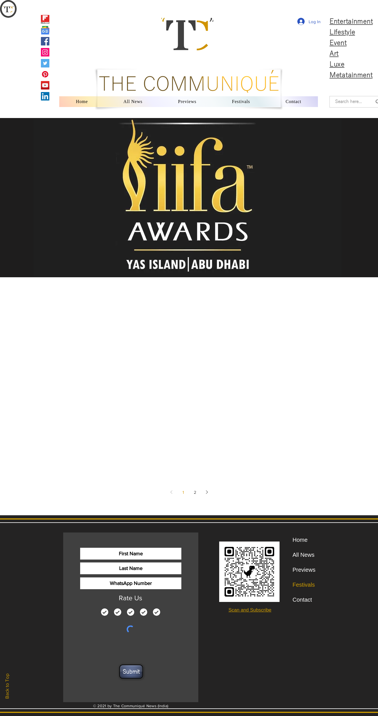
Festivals (304, 585)
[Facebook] (45, 41)
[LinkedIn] (45, 96)
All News (304, 555)
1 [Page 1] (183, 492)
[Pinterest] (45, 74)
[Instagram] (45, 52)
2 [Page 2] (195, 492)
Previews (304, 570)
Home (300, 540)
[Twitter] (45, 63)
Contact (302, 600)
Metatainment (351, 75)
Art (334, 53)
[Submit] (131, 672)
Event (338, 43)
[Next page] (207, 492)
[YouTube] (45, 85)
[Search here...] (348, 101)
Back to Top (7, 686)
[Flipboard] (45, 19)
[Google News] (45, 30)
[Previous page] (171, 492)
